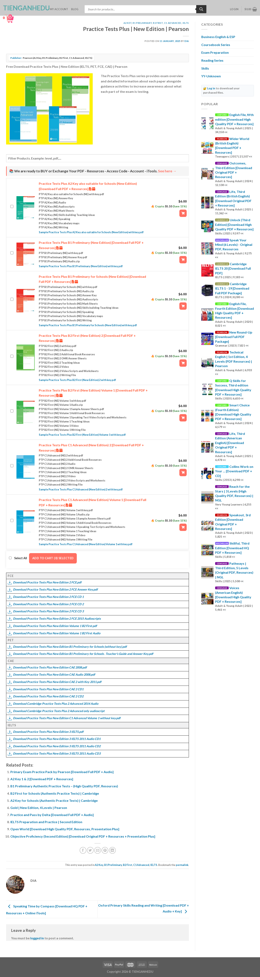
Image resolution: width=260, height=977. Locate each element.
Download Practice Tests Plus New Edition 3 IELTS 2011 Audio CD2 (54, 746)
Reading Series (212, 60)
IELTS (186, 23)
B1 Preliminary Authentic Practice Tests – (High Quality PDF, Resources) (64, 786)
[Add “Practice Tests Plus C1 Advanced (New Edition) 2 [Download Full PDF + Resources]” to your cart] (183, 472)
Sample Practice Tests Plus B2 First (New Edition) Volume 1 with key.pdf (82, 434)
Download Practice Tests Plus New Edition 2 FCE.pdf (44, 582)
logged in (37, 938)
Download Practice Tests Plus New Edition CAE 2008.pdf (47, 667)
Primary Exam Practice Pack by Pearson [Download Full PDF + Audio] (62, 772)
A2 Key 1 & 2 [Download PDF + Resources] (41, 779)
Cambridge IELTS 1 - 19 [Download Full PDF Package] (232, 288)
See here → (167, 171)
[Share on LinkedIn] (112, 850)
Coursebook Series (215, 45)
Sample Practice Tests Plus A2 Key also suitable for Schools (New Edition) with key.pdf (91, 232)
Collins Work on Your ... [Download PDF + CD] (234, 471)
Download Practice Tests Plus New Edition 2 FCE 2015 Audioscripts (54, 618)
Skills (205, 68)
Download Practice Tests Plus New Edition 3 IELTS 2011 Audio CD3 (54, 753)
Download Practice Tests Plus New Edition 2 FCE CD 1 (46, 596)
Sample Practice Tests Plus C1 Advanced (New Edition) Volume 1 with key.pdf (85, 544)
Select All (18, 558)
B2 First (158, 23)
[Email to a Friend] (97, 850)
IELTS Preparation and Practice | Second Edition (46, 822)
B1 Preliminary (142, 23)
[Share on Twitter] (90, 850)
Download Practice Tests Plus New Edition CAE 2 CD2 (45, 696)
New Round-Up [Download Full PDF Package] (233, 336)
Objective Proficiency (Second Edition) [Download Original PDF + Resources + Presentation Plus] (82, 836)
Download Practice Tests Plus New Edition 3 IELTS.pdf (45, 731)
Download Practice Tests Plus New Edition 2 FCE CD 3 (46, 611)
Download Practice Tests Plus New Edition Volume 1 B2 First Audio (54, 633)
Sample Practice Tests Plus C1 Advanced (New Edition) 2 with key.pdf (81, 489)
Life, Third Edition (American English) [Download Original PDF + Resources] (230, 443)
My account (59, 9)
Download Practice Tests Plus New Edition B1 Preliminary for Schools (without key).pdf (67, 646)
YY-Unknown (211, 76)
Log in (211, 88)
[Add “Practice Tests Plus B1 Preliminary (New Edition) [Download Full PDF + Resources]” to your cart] (183, 259)
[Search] (201, 9)
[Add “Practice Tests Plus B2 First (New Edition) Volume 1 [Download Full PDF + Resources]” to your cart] (183, 417)
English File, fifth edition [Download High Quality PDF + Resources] (234, 119)
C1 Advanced (172, 23)
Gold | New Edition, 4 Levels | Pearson (38, 808)
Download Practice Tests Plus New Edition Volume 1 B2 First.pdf (52, 626)
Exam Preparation (215, 52)
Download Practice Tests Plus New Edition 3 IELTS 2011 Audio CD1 (54, 739)
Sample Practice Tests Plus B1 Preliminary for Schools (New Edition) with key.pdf (88, 325)
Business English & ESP (218, 37)
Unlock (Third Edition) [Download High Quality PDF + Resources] (234, 224)
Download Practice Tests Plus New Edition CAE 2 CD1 (45, 689)
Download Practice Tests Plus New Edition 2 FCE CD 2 (46, 604)
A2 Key (127, 23)
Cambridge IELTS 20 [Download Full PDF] (233, 268)
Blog (75, 9)
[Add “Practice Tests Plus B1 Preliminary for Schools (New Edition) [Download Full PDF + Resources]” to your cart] (183, 306)
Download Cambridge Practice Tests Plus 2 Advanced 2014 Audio (53, 703)
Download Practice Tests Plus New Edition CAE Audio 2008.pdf (51, 674)
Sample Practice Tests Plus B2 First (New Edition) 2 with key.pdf (77, 380)
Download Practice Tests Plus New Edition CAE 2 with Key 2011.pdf (54, 682)
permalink (182, 864)
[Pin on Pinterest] (105, 850)
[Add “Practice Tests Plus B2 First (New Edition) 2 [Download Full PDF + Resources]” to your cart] (183, 363)
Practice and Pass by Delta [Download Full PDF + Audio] (52, 815)
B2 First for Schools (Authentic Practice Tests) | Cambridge (54, 793)
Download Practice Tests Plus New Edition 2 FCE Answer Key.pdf (53, 589)
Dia (186, 41)
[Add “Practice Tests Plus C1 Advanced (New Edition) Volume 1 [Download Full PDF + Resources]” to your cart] (183, 527)
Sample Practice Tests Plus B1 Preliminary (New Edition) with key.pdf (81, 266)
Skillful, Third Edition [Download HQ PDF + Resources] (232, 547)
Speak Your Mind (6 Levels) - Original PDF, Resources (233, 244)
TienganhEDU (23, 8)
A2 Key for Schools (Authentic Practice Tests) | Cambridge (54, 800)
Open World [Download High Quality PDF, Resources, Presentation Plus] (64, 829)
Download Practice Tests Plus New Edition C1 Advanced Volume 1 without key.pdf (64, 718)
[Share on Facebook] (83, 850)
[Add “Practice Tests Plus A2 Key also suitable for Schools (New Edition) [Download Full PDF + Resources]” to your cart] (183, 213)
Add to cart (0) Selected (53, 558)
